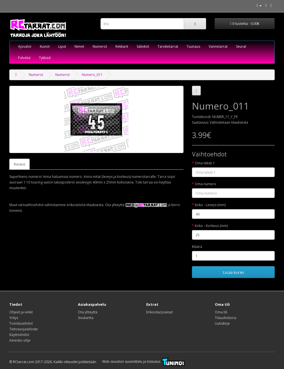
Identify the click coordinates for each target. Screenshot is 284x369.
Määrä (197, 246)
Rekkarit (121, 46)
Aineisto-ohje (19, 340)
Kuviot (45, 46)
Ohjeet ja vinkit (21, 312)
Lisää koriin (233, 272)
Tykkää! (45, 57)
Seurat (241, 46)
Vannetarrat (218, 46)
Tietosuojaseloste (23, 329)
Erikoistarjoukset (159, 312)
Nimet (79, 46)
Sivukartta (85, 317)
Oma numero (205, 184)
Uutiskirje (222, 323)
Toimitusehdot (21, 323)
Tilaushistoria (225, 317)
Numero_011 (92, 74)
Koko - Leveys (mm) (210, 204)
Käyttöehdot (19, 334)
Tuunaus (193, 46)
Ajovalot (24, 46)
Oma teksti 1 (205, 163)
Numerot (100, 46)
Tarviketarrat (168, 46)
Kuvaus (19, 164)
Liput (62, 46)
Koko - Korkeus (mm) (211, 225)
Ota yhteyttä (87, 312)
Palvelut (24, 57)
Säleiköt (143, 46)
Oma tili (221, 312)
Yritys (13, 317)
